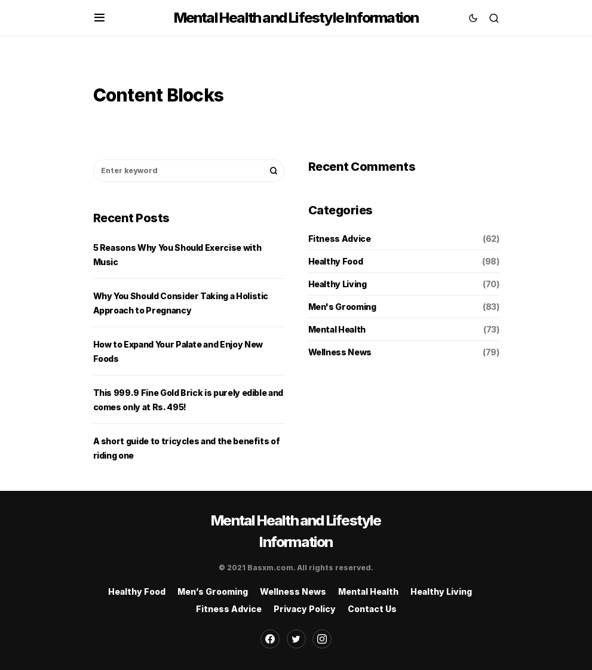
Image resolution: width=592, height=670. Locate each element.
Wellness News (340, 352)
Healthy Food (335, 261)
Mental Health (337, 329)
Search (273, 171)
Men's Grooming (342, 307)
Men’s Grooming (212, 591)
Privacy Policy (305, 609)
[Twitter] (296, 639)
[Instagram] (322, 639)
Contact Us (372, 609)
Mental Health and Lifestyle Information (296, 17)
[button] (99, 18)
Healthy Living (337, 284)
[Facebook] (270, 639)
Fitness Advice (339, 238)
